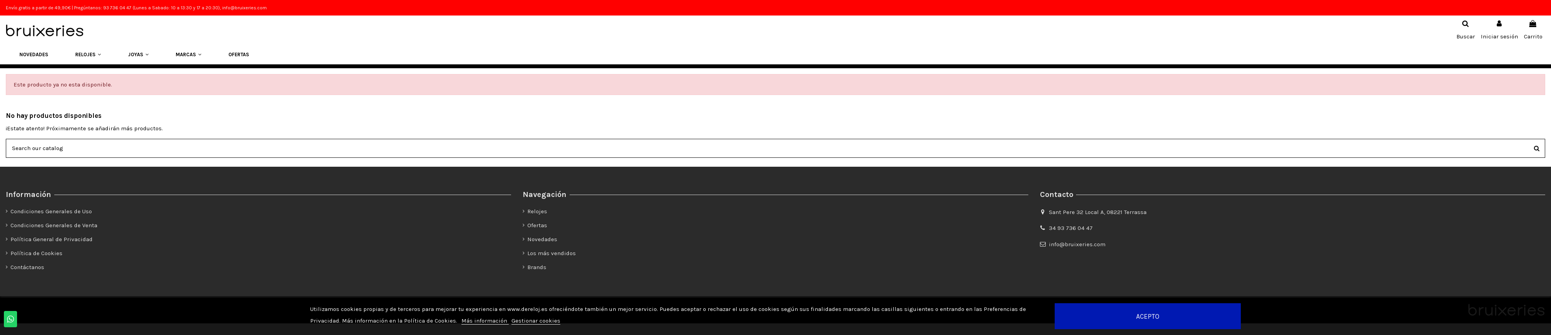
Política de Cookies (36, 253)
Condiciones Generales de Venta (53, 225)
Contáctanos (27, 267)
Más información (485, 320)
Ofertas (537, 225)
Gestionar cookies (535, 320)
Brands (536, 267)
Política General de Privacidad (51, 239)
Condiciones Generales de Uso (51, 211)
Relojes (537, 211)
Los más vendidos (551, 253)
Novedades (542, 239)
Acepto (1147, 316)
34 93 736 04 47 (1071, 227)
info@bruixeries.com (1077, 244)
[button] (88, 54)
